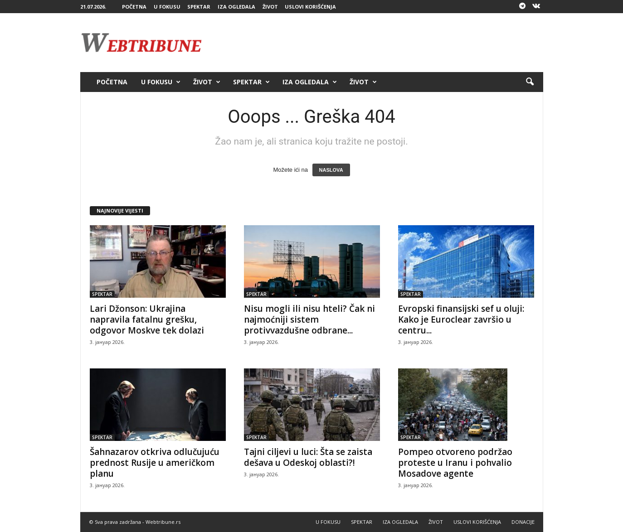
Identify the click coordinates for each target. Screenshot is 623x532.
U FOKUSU (167, 6)
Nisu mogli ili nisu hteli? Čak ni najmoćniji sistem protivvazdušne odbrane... (309, 319)
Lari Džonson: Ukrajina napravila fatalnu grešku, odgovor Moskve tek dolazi (147, 319)
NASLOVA (331, 170)
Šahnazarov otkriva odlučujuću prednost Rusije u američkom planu (154, 462)
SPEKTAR (198, 6)
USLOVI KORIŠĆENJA (310, 6)
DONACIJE (523, 521)
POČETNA (134, 6)
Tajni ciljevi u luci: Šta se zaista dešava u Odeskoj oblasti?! (308, 457)
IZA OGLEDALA (236, 6)
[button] (530, 82)
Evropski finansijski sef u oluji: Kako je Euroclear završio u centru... (461, 319)
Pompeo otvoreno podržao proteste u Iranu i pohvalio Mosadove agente (455, 462)
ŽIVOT (270, 6)
